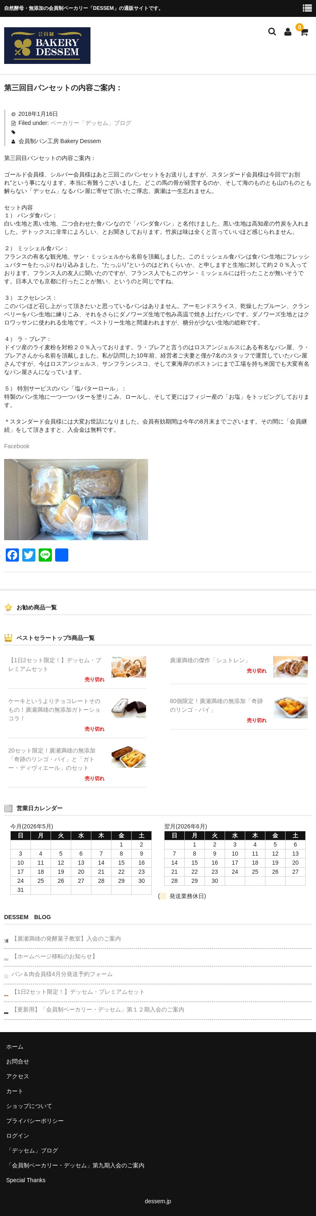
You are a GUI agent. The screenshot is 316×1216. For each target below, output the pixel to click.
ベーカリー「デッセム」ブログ (91, 123)
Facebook (16, 446)
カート (14, 1091)
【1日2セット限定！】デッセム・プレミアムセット (54, 664)
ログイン (17, 1135)
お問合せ (17, 1061)
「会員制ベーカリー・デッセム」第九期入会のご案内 (75, 1165)
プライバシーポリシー (35, 1120)
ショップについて (29, 1106)
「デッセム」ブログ (32, 1150)
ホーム (14, 1046)
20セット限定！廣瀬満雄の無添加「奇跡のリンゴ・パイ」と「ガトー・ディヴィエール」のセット (51, 759)
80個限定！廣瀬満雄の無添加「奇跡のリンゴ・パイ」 (216, 705)
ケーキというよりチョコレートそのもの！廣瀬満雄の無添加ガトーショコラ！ (54, 710)
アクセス (17, 1076)
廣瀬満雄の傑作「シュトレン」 (210, 660)
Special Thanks (25, 1180)
